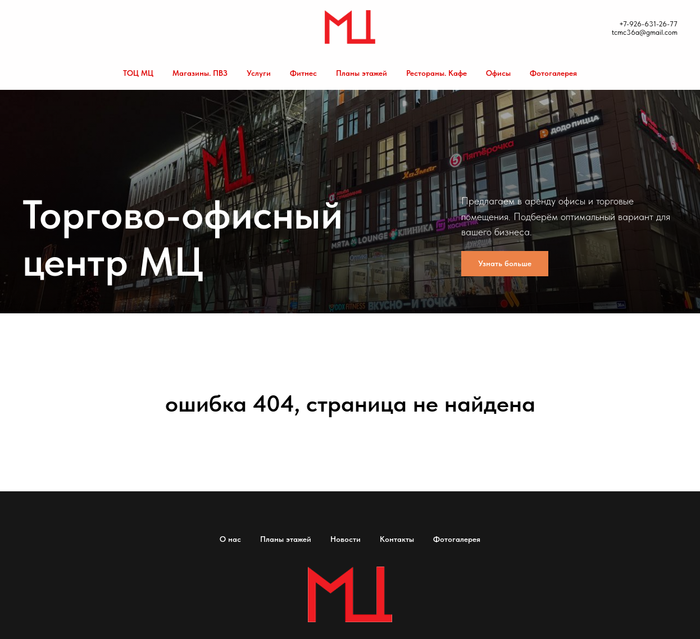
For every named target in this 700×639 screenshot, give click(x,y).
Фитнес (303, 73)
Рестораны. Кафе (436, 73)
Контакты (397, 539)
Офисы (498, 73)
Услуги (259, 73)
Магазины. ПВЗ (200, 73)
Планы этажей (361, 73)
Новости (345, 539)
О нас (230, 539)
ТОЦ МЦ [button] (138, 73)
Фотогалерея (553, 73)
